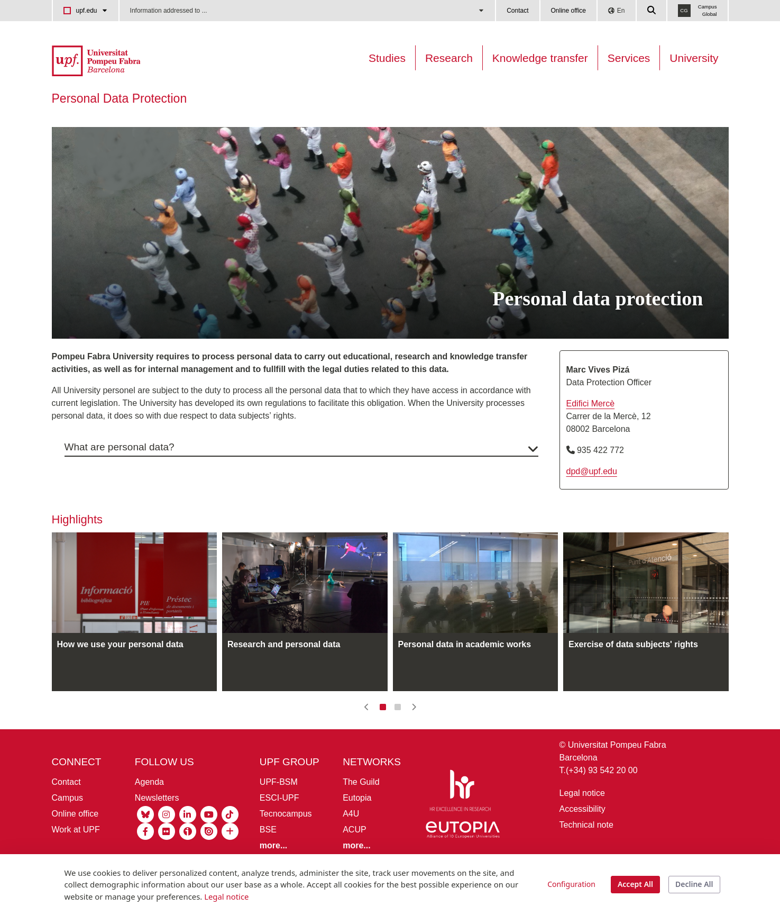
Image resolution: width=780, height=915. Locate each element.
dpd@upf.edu (591, 495)
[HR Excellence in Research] (460, 816)
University (693, 58)
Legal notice (582, 817)
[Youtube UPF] (208, 838)
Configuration (571, 884)
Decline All (694, 884)
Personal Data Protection (119, 98)
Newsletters (157, 822)
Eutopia (357, 822)
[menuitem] (114, 127)
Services (629, 58)
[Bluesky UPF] (145, 838)
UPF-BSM (279, 806)
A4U (351, 838)
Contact (517, 10)
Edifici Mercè (590, 427)
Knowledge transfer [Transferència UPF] (540, 58)
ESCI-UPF (279, 822)
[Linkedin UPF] (187, 838)
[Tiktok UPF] (230, 838)
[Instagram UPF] (166, 838)
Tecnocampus (286, 838)
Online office (568, 10)
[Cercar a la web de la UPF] (652, 10)
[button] (366, 732)
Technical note (586, 849)
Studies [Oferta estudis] (387, 58)
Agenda (149, 806)
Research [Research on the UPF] (449, 58)
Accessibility (582, 833)
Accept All (635, 884)
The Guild (361, 806)
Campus (68, 822)
